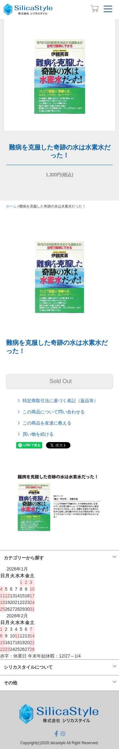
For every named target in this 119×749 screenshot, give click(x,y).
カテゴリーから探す (24, 557)
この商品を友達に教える (43, 422)
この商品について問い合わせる (50, 411)
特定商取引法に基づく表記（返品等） (57, 400)
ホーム (11, 206)
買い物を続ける (35, 434)
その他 (10, 682)
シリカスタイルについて (28, 667)
